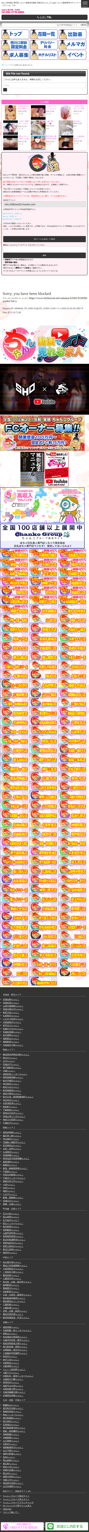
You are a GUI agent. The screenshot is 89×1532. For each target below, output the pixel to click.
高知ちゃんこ (9, 1457)
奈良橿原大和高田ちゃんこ (15, 1336)
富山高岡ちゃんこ (11, 1216)
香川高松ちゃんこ (11, 1421)
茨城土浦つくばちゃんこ (14, 1116)
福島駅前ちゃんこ (11, 1041)
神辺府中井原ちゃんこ (13, 1483)
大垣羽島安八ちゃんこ (13, 1268)
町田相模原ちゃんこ (12, 1090)
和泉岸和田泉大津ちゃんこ (15, 1343)
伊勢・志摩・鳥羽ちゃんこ (15, 1311)
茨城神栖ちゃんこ (11, 1155)
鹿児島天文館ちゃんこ (13, 1408)
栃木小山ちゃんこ (11, 1087)
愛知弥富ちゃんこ (11, 1275)
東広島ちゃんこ (10, 1463)
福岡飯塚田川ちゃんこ (13, 1447)
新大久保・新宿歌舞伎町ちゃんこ (18, 1096)
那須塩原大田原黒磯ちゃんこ (16, 1158)
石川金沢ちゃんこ (11, 1220)
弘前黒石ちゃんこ (11, 1015)
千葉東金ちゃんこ (11, 1109)
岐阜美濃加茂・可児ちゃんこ (16, 1317)
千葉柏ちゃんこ (10, 1171)
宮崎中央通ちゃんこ (12, 1470)
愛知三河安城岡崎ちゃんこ (15, 1265)
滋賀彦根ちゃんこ (11, 1327)
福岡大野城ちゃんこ (12, 1453)
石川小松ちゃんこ (11, 1213)
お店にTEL (44, 17)
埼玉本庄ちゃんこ (11, 1100)
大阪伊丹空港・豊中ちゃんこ (16, 1340)
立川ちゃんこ (9, 1061)
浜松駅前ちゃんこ (11, 1291)
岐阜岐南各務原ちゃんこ (14, 1298)
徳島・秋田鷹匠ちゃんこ (14, 1431)
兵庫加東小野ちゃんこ (13, 1389)
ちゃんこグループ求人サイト (16, 1499)
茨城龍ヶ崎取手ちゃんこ (14, 1142)
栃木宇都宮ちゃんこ (12, 1080)
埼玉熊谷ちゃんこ (11, 1083)
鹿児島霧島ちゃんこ (12, 1418)
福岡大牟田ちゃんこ (12, 1476)
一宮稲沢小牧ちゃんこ (13, 1272)
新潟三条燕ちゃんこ (12, 1249)
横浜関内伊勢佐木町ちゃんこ (16, 1054)
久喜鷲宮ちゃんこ (11, 1152)
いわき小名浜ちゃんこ (13, 1018)
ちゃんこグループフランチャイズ (18, 1502)
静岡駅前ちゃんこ (11, 1285)
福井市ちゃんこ (10, 1252)
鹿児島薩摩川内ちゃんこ (14, 1427)
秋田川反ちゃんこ (11, 1012)
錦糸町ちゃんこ (10, 1106)
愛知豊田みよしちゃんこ (14, 1301)
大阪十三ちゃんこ (11, 1372)
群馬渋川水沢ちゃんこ (13, 1113)
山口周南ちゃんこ (11, 1440)
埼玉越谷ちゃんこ (11, 1139)
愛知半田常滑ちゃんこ (13, 1314)
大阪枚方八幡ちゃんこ (13, 1379)
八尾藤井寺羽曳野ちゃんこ (15, 1353)
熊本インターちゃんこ (13, 1414)
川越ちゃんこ (9, 1070)
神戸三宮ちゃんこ (11, 1359)
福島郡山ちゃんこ (11, 1038)
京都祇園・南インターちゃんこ (17, 1330)
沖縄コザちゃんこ (11, 1480)
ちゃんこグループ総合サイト (16, 1495)
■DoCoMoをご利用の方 (12, 213)
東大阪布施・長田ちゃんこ (15, 1346)
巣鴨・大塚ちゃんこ (12, 1204)
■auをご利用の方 (10, 216)
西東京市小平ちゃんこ (13, 1181)
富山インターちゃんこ (13, 1223)
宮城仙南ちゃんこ (11, 999)
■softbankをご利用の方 (12, 219)
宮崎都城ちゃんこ (11, 1434)
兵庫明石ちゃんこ (11, 1363)
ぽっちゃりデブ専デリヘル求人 (17, 1505)
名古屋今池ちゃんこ (12, 1262)
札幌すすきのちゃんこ (13, 1028)
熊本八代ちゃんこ (11, 1466)
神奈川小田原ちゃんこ (13, 1119)
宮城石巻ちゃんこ (11, 1002)
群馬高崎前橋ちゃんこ (13, 1077)
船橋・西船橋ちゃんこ (13, 1197)
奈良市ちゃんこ (10, 1356)
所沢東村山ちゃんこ (12, 1145)
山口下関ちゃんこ (11, 1450)
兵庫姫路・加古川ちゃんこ (15, 1349)
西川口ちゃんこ (10, 1057)
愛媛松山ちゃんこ (11, 1405)
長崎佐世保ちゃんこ (12, 1411)
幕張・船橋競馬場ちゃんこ (15, 1168)
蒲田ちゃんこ (9, 1191)
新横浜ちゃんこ (10, 1165)
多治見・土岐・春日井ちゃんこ (17, 1281)
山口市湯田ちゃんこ (12, 1486)
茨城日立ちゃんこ (11, 1200)
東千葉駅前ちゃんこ (12, 1067)
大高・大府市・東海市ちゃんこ (17, 1294)
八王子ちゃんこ (10, 1194)
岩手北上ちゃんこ (11, 1025)
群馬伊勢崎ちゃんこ (12, 1132)
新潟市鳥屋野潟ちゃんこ (14, 1239)
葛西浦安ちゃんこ (11, 1161)
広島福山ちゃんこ (11, 1424)
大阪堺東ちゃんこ (11, 1366)
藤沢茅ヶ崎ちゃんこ (12, 1135)
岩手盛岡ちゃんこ (11, 1035)
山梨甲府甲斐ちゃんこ (13, 1233)
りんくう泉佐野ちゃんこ (14, 1369)
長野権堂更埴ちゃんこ (13, 1236)
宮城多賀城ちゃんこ (12, 1032)
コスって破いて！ (11, 1512)
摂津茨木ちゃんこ (11, 1382)
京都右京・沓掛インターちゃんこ (18, 1375)
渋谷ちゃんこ (9, 1187)
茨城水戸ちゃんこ (11, 1064)
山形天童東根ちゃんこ (13, 1006)
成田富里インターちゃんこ (15, 1074)
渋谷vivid (7, 1509)
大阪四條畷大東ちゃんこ (14, 1392)
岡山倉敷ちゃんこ (11, 1460)
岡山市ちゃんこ (10, 1473)
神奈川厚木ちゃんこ (12, 1093)
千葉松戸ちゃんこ (11, 1123)
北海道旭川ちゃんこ (12, 1022)
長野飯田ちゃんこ (11, 1230)
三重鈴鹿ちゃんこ (11, 1307)
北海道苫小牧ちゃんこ (13, 1045)
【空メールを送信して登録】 (44, 239)
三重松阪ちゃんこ (11, 1304)
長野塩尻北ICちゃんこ (13, 1242)
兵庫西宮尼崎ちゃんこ (13, 1395)
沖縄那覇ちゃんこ (11, 1437)
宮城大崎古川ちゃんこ (13, 1009)
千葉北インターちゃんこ (14, 1178)
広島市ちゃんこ (10, 1444)
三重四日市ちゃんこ (12, 1278)
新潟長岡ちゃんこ (11, 1226)
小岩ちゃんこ (9, 1184)
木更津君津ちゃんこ (12, 1103)
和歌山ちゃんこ (10, 1333)
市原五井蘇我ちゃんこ (13, 1174)
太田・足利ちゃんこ (12, 1148)
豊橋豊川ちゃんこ (11, 1288)
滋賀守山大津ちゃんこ (13, 1385)
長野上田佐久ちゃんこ (13, 1246)
